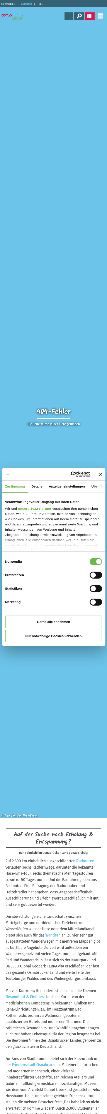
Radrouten (85, 860)
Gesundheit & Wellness (25, 996)
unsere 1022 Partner (34, 508)
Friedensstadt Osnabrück (33, 1064)
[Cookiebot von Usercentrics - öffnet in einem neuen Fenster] (71, 474)
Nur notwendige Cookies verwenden (53, 636)
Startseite (26, 3)
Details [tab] (36, 486)
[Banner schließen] (100, 474)
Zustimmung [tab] (15, 486)
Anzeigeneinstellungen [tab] (67, 486)
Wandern (53, 935)
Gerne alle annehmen (53, 622)
